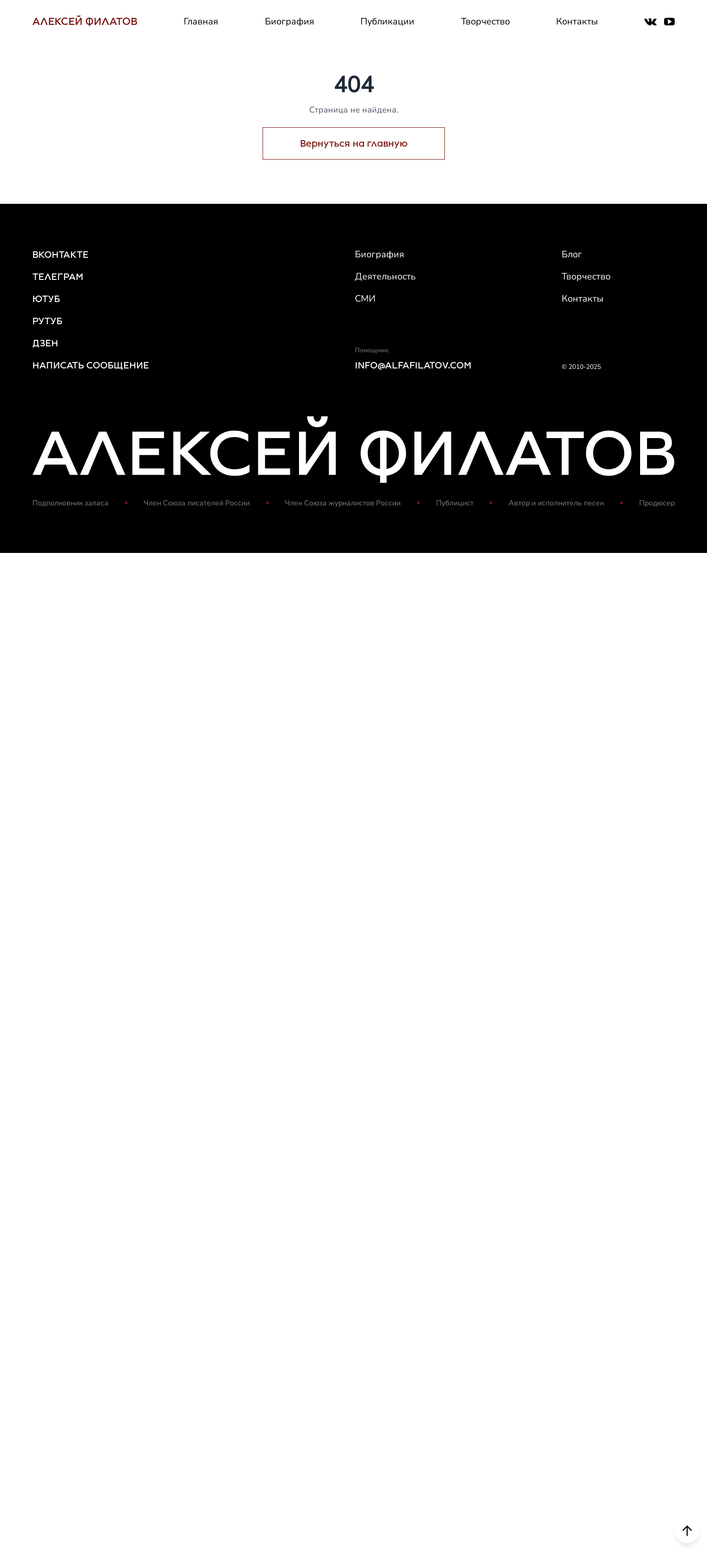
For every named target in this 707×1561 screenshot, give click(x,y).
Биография (289, 21)
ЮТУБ (46, 298)
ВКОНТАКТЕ (60, 254)
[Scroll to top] (687, 1533)
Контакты (577, 21)
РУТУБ (47, 320)
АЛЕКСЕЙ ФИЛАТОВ (85, 21)
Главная (201, 21)
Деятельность (385, 276)
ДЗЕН (45, 343)
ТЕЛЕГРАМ (58, 276)
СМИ (365, 298)
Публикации (387, 21)
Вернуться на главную (353, 143)
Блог (572, 254)
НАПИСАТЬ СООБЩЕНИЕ (90, 365)
